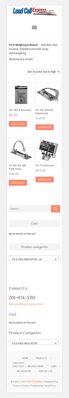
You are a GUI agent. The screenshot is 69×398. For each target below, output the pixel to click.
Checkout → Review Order (28, 366)
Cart (53, 366)
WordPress (50, 385)
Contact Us (45, 371)
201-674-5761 (22, 297)
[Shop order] (43, 71)
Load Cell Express (31, 381)
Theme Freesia (21, 385)
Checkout (18, 363)
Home (25, 358)
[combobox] (34, 257)
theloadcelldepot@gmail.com (26, 304)
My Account (24, 371)
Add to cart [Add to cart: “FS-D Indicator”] (44, 179)
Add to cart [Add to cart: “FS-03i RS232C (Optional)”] (44, 127)
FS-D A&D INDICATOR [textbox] (33, 343)
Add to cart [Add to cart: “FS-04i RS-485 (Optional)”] (17, 182)
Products (41, 358)
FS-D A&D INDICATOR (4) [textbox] (33, 259)
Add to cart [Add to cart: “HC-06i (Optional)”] (17, 124)
